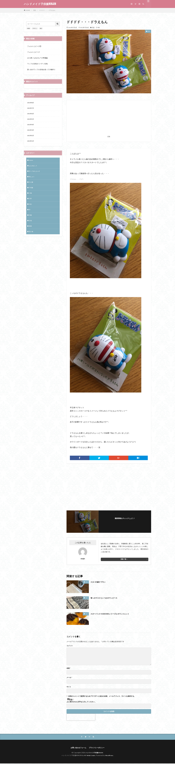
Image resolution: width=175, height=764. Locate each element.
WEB (28, 28)
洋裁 (30, 221)
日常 (30, 204)
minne (31, 163)
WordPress (110, 756)
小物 (30, 198)
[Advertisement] (109, 119)
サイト (69, 687)
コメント (70, 645)
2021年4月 (31, 126)
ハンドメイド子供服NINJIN (40, 4)
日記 (34, 10)
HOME (28, 10)
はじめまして (33, 169)
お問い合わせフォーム (77, 748)
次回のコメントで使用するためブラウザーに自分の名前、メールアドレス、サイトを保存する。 (101, 696)
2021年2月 (31, 138)
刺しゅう (32, 180)
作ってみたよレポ (35, 175)
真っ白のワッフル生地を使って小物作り (41, 69)
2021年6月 (31, 114)
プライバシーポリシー (98, 748)
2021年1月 (31, 144)
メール (69, 677)
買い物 (31, 239)
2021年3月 (31, 132)
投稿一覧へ (124, 559)
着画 (30, 233)
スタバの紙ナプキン (100, 582)
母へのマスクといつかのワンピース (107, 598)
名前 (69, 668)
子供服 (31, 192)
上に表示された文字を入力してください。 (81, 702)
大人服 (31, 186)
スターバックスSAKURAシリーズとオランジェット (114, 613)
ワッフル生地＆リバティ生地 (37, 64)
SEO (41, 28)
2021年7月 (31, 109)
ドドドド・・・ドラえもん (47, 10)
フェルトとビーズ (33, 52)
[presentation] (81, 717)
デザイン (35, 28)
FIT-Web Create (89, 756)
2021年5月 (31, 120)
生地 (30, 227)
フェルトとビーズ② (34, 46)
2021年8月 (31, 103)
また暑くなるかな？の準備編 (37, 58)
